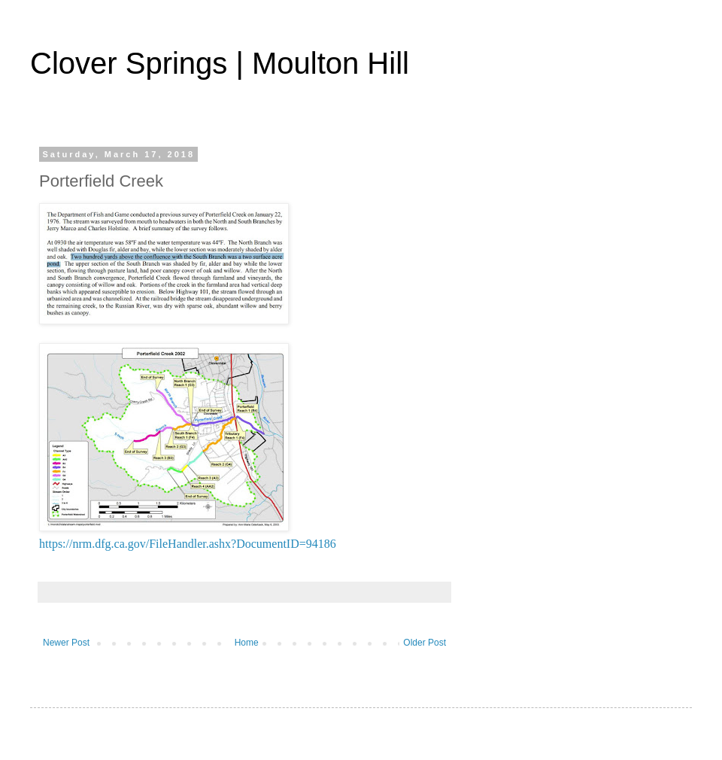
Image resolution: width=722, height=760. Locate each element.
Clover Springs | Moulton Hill (219, 63)
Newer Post (66, 642)
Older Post (424, 642)
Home (247, 642)
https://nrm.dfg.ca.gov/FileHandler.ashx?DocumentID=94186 (187, 543)
